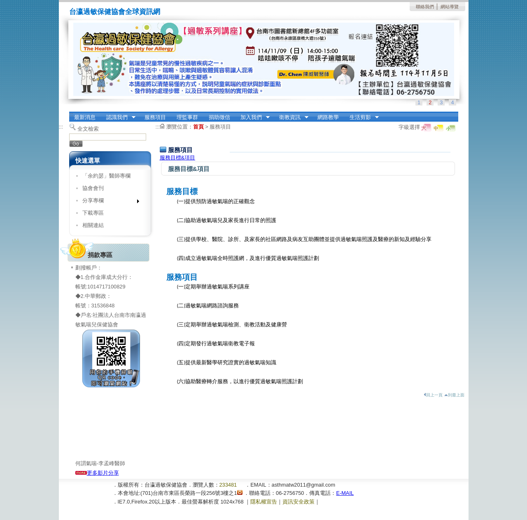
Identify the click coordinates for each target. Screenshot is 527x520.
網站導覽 (450, 6)
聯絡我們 (425, 6)
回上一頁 (433, 395)
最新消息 (85, 117)
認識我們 (118, 117)
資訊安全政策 (298, 502)
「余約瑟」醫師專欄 (106, 176)
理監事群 (187, 117)
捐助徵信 (219, 117)
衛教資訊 (291, 117)
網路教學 (328, 117)
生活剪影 (361, 117)
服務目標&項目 (178, 158)
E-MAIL (345, 493)
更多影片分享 (97, 473)
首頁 (198, 127)
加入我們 (252, 117)
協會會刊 (93, 188)
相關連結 (93, 225)
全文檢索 (88, 129)
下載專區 (93, 213)
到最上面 (454, 395)
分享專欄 (108, 202)
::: (71, 114)
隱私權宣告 (263, 502)
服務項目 (155, 117)
